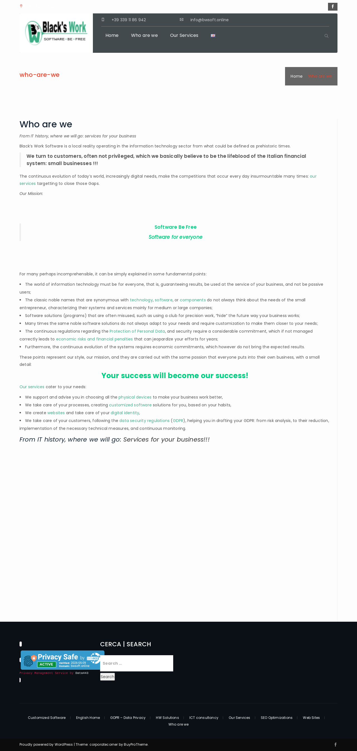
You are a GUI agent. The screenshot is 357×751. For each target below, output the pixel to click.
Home (112, 35)
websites (56, 413)
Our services (32, 387)
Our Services (184, 35)
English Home (88, 717)
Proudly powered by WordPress (47, 744)
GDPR (178, 420)
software (164, 300)
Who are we (144, 35)
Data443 (81, 673)
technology (141, 300)
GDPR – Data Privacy (128, 717)
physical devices (135, 397)
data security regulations (144, 420)
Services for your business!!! (166, 439)
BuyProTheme (136, 744)
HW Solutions (167, 717)
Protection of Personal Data (137, 331)
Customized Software (47, 717)
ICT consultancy (203, 717)
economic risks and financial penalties (94, 339)
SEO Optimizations (277, 717)
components (193, 300)
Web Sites (311, 717)
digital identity (125, 413)
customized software (130, 405)
